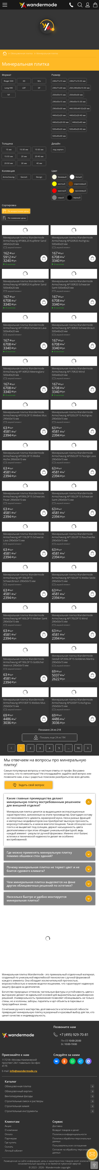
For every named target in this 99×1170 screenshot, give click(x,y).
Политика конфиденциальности (69, 1134)
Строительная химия (17, 1106)
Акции (8, 1126)
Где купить (10, 1142)
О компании (11, 1130)
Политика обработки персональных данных (71, 1140)
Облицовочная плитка (18, 1086)
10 (78, 748)
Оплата (8, 1134)
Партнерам (11, 1138)
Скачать (9, 1146)
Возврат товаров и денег (65, 1130)
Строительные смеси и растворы (24, 1101)
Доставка (57, 1126)
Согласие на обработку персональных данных (72, 1151)
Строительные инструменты (21, 1111)
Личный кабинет (14, 1150)
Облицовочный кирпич (18, 1091)
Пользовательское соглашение (69, 1145)
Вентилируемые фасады (19, 1096)
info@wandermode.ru (23, 1071)
